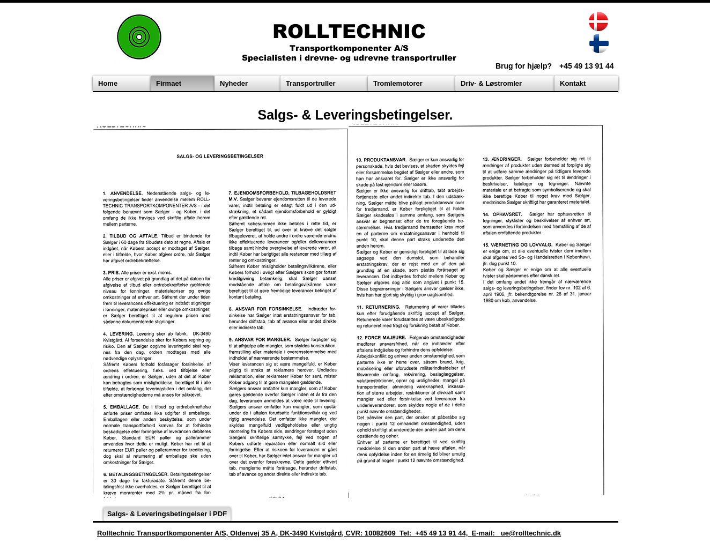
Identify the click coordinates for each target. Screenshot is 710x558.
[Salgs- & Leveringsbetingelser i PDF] (167, 514)
